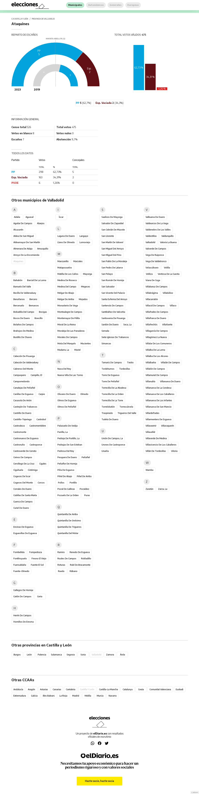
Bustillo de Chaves (22, 337)
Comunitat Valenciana (160, 689)
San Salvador (108, 286)
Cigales (42, 463)
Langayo (83, 236)
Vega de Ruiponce (155, 255)
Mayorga (87, 274)
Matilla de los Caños (67, 274)
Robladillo (86, 558)
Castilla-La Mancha (108, 689)
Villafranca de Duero (156, 318)
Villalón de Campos (155, 368)
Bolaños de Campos (23, 324)
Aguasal (29, 217)
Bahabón (17, 280)
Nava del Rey (64, 368)
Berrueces (34, 305)
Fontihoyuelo (20, 558)
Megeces (85, 286)
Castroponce (36, 444)
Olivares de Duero (66, 394)
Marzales (77, 261)
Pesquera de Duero (67, 457)
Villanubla (150, 381)
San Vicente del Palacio (113, 293)
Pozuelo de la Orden (68, 495)
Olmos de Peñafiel (66, 406)
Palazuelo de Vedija (67, 425)
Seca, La (127, 324)
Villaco (173, 305)
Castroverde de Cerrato (24, 451)
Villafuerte (167, 324)
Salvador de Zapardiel (113, 223)
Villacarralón (152, 299)
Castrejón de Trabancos (25, 406)
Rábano (73, 571)
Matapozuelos (64, 267)
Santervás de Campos (112, 305)
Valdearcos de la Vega (157, 223)
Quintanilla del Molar (67, 533)
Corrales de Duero (22, 489)
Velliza (149, 274)
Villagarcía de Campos (157, 331)
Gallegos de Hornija (23, 590)
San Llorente (108, 236)
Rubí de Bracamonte (80, 565)
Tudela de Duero (110, 419)
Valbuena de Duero (155, 217)
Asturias (44, 689)
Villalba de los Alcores (157, 356)
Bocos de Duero (21, 318)
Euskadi (179, 689)
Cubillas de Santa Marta (25, 495)
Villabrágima (152, 293)
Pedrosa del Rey (65, 451)
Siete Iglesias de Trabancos (115, 337)
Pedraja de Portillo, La (68, 438)
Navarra (113, 695)
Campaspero (19, 375)
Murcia (100, 695)
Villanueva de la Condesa (158, 387)
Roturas (61, 565)
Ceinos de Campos (22, 457)
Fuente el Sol (37, 565)
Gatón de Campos (22, 596)
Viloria (174, 451)
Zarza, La (162, 489)
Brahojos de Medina (23, 331)
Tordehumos (108, 368)
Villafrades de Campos (157, 312)
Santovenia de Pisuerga (113, 318)
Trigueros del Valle (127, 413)
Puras (87, 495)
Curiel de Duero (21, 508)
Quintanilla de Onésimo (69, 520)
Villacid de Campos (155, 305)
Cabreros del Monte (23, 368)
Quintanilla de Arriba (67, 514)
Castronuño (19, 444)
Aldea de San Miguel (23, 236)
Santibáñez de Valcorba (113, 312)
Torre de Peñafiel (110, 381)
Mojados (83, 299)
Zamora (110, 654)
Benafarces (19, 299)
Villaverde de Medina (156, 438)
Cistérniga (33, 470)
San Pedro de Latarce (112, 267)
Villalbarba (151, 362)
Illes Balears (49, 695)
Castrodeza (19, 425)
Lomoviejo (84, 242)
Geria (39, 596)
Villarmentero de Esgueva (158, 419)
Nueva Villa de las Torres (70, 375)
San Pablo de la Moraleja (114, 261)
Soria (83, 654)
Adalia (17, 217)
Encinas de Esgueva (23, 527)
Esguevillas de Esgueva (25, 533)
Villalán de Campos (170, 362)
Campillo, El (36, 375)
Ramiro (61, 552)
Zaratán (149, 489)
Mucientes (86, 343)
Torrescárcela (126, 406)
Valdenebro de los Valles (158, 229)
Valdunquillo (167, 236)
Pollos (61, 482)
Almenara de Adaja (22, 248)
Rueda (61, 571)
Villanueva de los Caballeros (160, 394)
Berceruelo (18, 305)
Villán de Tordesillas (156, 451)
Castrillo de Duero (22, 413)
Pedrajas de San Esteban (69, 444)
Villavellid (150, 432)
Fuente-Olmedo (21, 571)
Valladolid (150, 242)
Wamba (149, 470)
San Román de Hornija (113, 280)
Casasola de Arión (22, 400)
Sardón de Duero (110, 324)
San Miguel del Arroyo (113, 248)
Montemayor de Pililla (68, 318)
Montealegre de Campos (69, 312)
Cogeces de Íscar (21, 476)
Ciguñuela (18, 470)
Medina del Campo (66, 286)
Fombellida (19, 552)
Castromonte (19, 432)
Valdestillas (151, 236)
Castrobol (41, 419)
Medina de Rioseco (67, 280)
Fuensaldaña (19, 565)
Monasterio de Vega (67, 305)
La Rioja (63, 695)
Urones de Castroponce (113, 444)
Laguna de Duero (66, 236)
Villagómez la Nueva (156, 337)
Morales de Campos (67, 337)
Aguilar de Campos (22, 223)
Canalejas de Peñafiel (24, 387)
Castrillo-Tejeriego (22, 419)
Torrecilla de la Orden (113, 394)
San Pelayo (107, 274)
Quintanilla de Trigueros (69, 527)
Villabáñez (168, 293)
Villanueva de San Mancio (159, 406)
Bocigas (43, 312)
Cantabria (70, 689)
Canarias (57, 689)
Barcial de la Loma (36, 280)
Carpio (42, 394)
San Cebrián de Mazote (113, 229)
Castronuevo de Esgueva (25, 438)
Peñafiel (86, 457)
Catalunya (128, 689)
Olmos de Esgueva (66, 400)
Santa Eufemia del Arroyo (114, 299)
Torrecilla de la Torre (112, 400)
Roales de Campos (66, 558)
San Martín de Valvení (112, 242)
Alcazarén (18, 229)
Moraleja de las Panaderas (71, 331)
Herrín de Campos (22, 615)
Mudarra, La (63, 350)
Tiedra (130, 362)
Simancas (106, 343)
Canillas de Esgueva (23, 394)
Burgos (17, 654)
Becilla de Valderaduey (24, 293)
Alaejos (40, 223)
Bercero (33, 299)
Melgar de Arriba (65, 299)
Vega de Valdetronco (156, 261)
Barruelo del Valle (22, 286)
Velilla (167, 267)
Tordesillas (124, 368)
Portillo (73, 482)
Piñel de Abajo (64, 476)
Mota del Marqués (66, 343)
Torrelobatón (108, 406)
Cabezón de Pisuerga (24, 356)
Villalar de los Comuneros (159, 343)
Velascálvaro (152, 267)
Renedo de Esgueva (80, 552)
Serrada (105, 331)
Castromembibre (37, 425)
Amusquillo (42, 248)
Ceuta (141, 689)
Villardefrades (152, 413)
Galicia (34, 695)
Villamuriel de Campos (157, 375)
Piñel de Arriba (84, 476)
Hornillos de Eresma (23, 621)
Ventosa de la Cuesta (168, 274)
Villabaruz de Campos (156, 286)
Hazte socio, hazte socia (99, 780)
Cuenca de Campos (23, 501)
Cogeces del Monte (23, 482)
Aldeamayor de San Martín (26, 242)
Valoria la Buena (168, 242)
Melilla (88, 695)
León (29, 654)
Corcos (41, 482)
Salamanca (56, 654)
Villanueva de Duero (170, 381)
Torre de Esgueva (110, 375)
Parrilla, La (62, 432)
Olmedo (84, 394)
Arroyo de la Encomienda (26, 255)
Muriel (77, 350)
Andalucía (18, 689)
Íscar (61, 217)
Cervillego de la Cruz (23, 463)
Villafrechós (151, 324)
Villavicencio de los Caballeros (161, 444)
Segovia (71, 654)
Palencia (42, 654)
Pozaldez (84, 489)
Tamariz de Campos (112, 362)
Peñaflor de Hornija (67, 463)
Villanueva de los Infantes (159, 400)
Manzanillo (63, 261)
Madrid (75, 695)
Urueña (105, 451)
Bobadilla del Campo (23, 312)
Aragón (31, 689)
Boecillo (39, 318)
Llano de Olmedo (66, 242)
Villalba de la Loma (155, 350)
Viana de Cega (153, 280)
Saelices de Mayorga (112, 217)
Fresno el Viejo (39, 558)
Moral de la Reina (66, 324)
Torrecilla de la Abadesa (114, 387)
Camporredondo (21, 381)
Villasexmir (151, 425)
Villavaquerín (167, 425)
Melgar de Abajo (65, 293)
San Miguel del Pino (111, 255)
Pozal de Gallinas (66, 489)
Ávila (122, 654)
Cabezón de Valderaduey (25, 362)
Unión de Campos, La (112, 438)
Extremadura (19, 695)
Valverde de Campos (156, 248)
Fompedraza (35, 552)
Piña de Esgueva (65, 470)
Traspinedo (107, 413)
